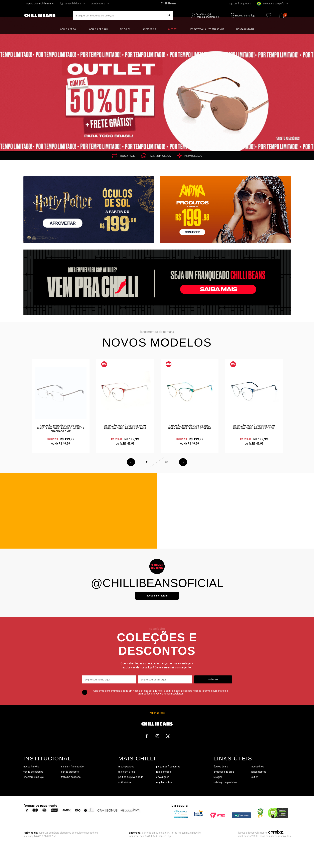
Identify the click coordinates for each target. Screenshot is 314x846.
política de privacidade (130, 777)
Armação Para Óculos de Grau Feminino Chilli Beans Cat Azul (254, 427)
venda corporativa (33, 771)
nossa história (31, 766)
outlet (254, 777)
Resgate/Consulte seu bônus (206, 29)
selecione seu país (270, 4)
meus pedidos (126, 766)
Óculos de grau (98, 29)
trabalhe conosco (71, 777)
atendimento (98, 3)
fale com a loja (126, 771)
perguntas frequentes (168, 766)
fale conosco (163, 771)
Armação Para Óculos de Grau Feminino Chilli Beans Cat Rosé (125, 427)
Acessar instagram (157, 595)
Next (183, 462)
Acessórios (149, 29)
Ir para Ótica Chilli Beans (40, 3)
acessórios (257, 766)
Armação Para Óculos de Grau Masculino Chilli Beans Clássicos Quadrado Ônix (60, 428)
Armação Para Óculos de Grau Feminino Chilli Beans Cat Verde (189, 427)
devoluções (162, 777)
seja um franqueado (239, 3)
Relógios (125, 29)
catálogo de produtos (225, 782)
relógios (217, 777)
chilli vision (124, 782)
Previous (131, 462)
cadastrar (213, 679)
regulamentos (164, 782)
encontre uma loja (33, 777)
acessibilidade (73, 3)
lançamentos (258, 771)
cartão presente (70, 771)
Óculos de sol (68, 29)
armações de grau (223, 771)
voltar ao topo (157, 713)
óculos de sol (220, 766)
